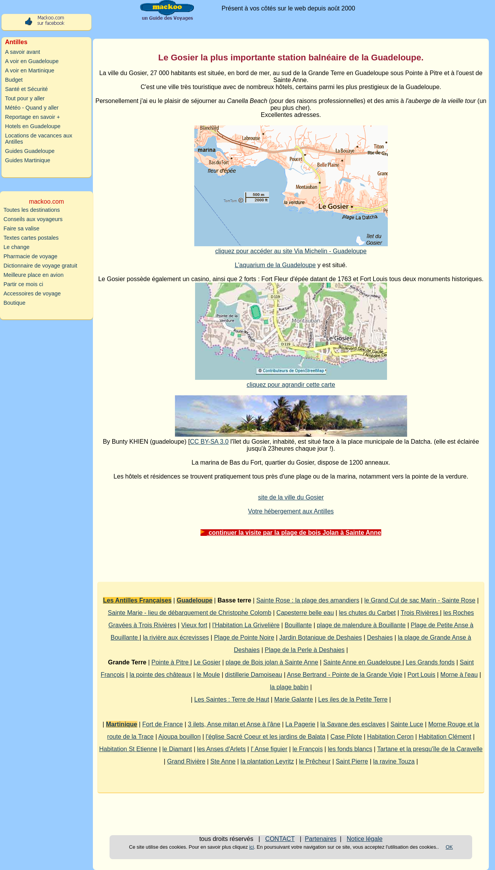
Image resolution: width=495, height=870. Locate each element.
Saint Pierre (352, 761)
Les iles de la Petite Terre (352, 699)
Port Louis (421, 674)
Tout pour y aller (25, 98)
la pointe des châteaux (161, 674)
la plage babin (289, 687)
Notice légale (365, 839)
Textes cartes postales (30, 238)
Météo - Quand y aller (31, 108)
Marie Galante (293, 699)
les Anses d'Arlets (221, 749)
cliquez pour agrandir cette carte (291, 384)
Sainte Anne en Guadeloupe (363, 662)
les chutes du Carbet (367, 612)
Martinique (121, 724)
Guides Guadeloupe (30, 151)
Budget (14, 80)
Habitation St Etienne (128, 749)
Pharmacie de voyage (30, 256)
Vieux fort (194, 625)
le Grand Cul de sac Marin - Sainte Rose (419, 600)
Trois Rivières (420, 612)
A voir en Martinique (29, 70)
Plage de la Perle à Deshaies (304, 650)
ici (251, 847)
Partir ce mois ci (23, 284)
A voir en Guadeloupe (31, 61)
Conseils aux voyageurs (33, 219)
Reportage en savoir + (32, 117)
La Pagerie (300, 724)
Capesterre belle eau (305, 612)
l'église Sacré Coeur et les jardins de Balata (265, 736)
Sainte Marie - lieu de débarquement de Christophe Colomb (189, 612)
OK (449, 847)
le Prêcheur (315, 761)
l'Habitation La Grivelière (246, 625)
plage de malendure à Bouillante (361, 625)
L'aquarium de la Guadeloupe (275, 265)
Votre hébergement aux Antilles (291, 511)
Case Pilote (346, 736)
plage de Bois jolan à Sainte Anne (272, 662)
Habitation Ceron (390, 736)
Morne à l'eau (459, 674)
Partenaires (321, 839)
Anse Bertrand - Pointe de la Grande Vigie (345, 674)
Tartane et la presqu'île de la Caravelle (430, 749)
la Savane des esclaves (352, 724)
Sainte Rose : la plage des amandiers (307, 600)
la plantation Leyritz (267, 761)
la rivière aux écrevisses (176, 637)
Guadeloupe (194, 600)
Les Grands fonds (430, 662)
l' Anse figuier (269, 749)
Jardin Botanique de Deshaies (320, 637)
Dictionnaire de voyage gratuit (40, 266)
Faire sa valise (21, 228)
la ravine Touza (393, 761)
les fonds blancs (350, 749)
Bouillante (298, 625)
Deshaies (380, 637)
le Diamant (177, 749)
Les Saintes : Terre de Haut (231, 699)
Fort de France (162, 724)
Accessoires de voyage (32, 293)
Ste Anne (223, 761)
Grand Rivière (186, 761)
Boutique (14, 303)
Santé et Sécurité (26, 89)
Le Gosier (207, 662)
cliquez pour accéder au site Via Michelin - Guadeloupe (291, 251)
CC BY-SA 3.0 (209, 441)
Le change (16, 247)
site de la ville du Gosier (291, 497)
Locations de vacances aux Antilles (38, 138)
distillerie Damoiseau (253, 674)
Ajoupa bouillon (179, 736)
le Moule (208, 674)
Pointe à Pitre (170, 662)
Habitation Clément (445, 736)
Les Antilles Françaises (137, 600)
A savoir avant (22, 52)
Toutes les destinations (31, 210)
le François (308, 749)
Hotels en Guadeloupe (32, 126)
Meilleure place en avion (33, 275)
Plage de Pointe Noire (244, 637)
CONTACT (280, 839)
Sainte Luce (407, 724)
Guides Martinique (27, 160)
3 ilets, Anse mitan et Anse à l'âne (234, 724)
